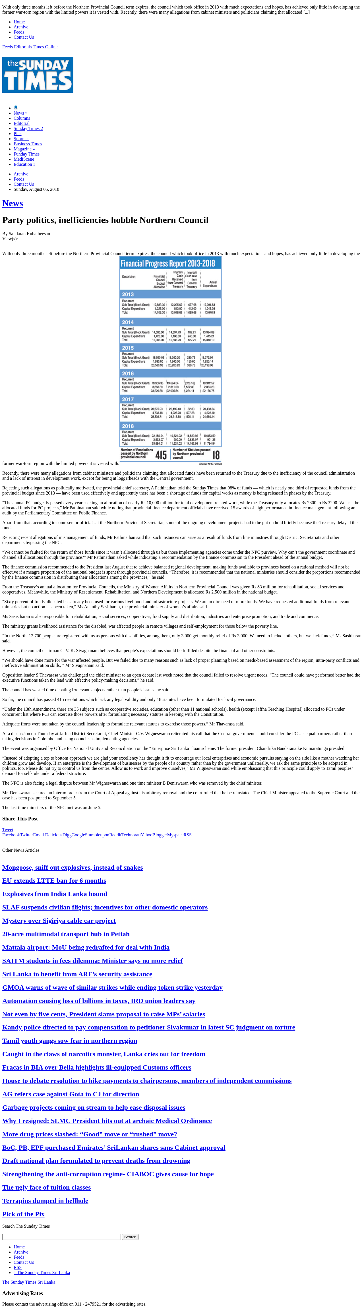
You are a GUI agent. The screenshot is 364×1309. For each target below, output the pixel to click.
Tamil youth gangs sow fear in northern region (69, 1040)
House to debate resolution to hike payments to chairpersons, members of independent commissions (147, 1080)
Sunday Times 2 (28, 128)
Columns (22, 118)
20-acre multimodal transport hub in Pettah (66, 934)
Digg (67, 834)
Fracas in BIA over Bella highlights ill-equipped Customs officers (96, 1067)
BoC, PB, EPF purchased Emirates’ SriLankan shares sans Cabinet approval (114, 1147)
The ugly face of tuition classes (46, 1187)
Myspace (175, 834)
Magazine (24, 148)
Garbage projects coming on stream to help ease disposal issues (93, 1107)
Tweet (7, 829)
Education (25, 164)
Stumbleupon (97, 834)
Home (19, 21)
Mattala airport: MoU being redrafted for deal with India (85, 947)
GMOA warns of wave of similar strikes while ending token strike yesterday (112, 987)
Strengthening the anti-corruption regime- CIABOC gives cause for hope (108, 1174)
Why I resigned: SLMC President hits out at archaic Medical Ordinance (107, 1120)
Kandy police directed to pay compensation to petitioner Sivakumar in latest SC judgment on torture (148, 1027)
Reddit (115, 834)
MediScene (24, 159)
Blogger (159, 834)
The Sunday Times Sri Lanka (42, 1272)
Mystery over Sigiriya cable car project (59, 920)
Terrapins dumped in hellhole (45, 1200)
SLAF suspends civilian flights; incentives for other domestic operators (105, 907)
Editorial (22, 123)
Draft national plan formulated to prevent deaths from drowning (96, 1160)
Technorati (131, 834)
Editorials (23, 46)
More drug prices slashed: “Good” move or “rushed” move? (89, 1134)
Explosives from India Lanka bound (54, 894)
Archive (21, 26)
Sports (21, 138)
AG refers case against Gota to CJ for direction (70, 1094)
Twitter (26, 834)
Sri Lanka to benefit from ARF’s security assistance (77, 974)
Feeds (19, 32)
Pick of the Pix (23, 1214)
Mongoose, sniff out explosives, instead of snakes (72, 867)
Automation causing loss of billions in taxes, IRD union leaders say (98, 1000)
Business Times (28, 143)
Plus (18, 133)
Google (78, 834)
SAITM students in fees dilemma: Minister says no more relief (92, 960)
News (20, 113)
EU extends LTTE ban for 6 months (54, 880)
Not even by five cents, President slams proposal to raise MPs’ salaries (103, 1014)
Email (38, 834)
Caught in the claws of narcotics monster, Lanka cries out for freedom (103, 1054)
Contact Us (24, 37)
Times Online (45, 46)
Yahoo (146, 834)
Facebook (11, 834)
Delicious (53, 834)
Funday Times (27, 154)
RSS (187, 834)
